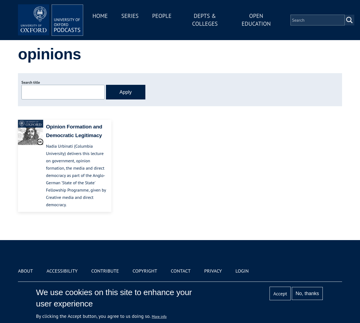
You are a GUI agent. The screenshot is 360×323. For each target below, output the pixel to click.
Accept (280, 293)
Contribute (105, 271)
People (161, 16)
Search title (30, 82)
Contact (181, 271)
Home (100, 16)
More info (159, 316)
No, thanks (307, 293)
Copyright (145, 271)
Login (242, 271)
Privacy (213, 271)
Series (130, 16)
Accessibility (61, 271)
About (25, 271)
